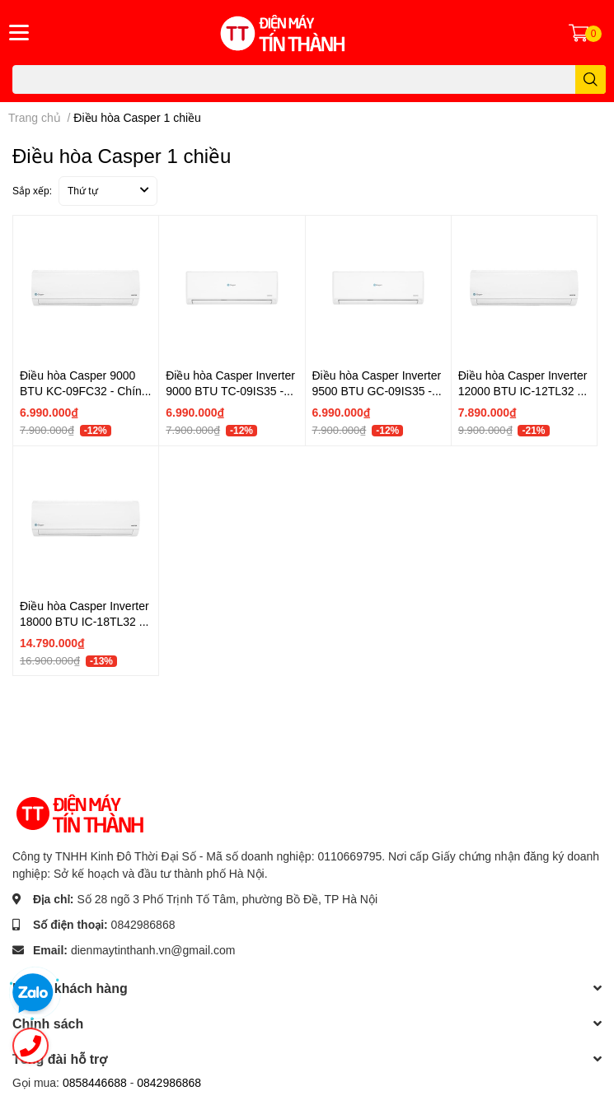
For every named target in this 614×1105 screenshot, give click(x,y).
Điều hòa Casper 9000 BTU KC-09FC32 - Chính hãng (84, 391)
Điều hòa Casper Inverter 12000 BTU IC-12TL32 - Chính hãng (523, 391)
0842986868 (143, 924)
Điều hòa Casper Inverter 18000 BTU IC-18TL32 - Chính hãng (84, 622)
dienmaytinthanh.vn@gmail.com (153, 950)
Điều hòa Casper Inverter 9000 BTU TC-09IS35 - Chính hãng (230, 391)
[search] (590, 79)
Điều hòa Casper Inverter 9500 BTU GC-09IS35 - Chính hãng (377, 391)
